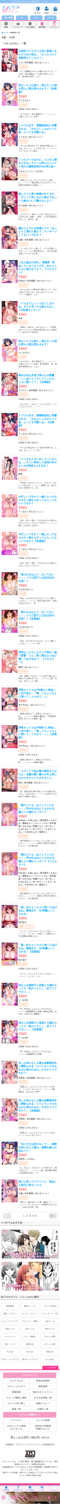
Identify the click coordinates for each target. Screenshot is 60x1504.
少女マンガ (50, 1321)
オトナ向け (50, 1359)
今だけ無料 (30, 27)
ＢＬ (36, 18)
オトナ (50, 18)
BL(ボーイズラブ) (29, 1359)
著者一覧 (16, 1409)
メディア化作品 (49, 1306)
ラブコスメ (54, 27)
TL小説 (10, 1352)
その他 (22, 357)
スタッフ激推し (29, 1336)
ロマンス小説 (50, 1344)
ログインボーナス (16, 1386)
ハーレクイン (10, 1336)
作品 (6, 32)
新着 (6, 27)
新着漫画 (16, 1392)
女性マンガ (10, 1329)
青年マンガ (50, 1329)
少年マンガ (30, 1329)
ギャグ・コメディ (29, 1314)
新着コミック (30, 1306)
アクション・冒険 (29, 1321)
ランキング (18, 27)
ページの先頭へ (50, 1367)
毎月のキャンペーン (43, 1392)
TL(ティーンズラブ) (9, 1359)
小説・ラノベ (10, 1344)
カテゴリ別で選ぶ (16, 1403)
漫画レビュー (43, 1403)
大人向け (23, 67)
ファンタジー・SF (50, 1314)
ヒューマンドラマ (10, 1321)
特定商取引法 (48, 1444)
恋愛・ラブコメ (26, 926)
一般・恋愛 (8, 18)
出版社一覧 (42, 1409)
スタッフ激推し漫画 (16, 1397)
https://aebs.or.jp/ (34, 1475)
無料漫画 (42, 27)
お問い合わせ (40, 1437)
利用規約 (9, 1444)
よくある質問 (19, 1437)
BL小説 (30, 1352)
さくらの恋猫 (43, 1420)
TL (22, 18)
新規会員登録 (43, 1380)
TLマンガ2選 (49, 1336)
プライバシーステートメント (28, 1444)
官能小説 (50, 1352)
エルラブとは (16, 1380)
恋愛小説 (30, 1344)
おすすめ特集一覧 (43, 1397)
